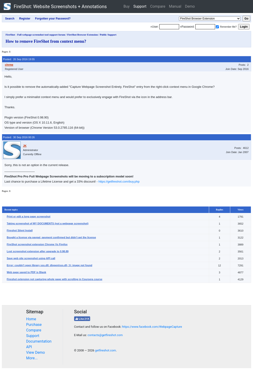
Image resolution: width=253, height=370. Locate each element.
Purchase (34, 324)
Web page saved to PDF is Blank (26, 272)
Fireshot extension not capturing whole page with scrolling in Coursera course (54, 279)
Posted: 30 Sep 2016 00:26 (19, 137)
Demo (190, 6)
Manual (175, 6)
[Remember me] (217, 26)
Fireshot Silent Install (20, 230)
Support (139, 6)
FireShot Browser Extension (82, 34)
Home (31, 319)
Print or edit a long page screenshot (28, 216)
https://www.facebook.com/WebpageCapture (152, 326)
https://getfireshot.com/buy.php (119, 181)
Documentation (39, 341)
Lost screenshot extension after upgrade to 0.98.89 (38, 251)
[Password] (205, 26)
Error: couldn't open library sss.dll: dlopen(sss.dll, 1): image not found (49, 265)
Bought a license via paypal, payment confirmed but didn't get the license (51, 237)
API (29, 347)
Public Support (108, 34)
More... (32, 358)
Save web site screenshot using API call (31, 258)
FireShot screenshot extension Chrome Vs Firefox (37, 244)
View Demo (35, 352)
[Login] (169, 26)
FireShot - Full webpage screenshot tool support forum (35, 34)
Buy (127, 6)
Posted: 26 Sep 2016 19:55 (19, 59)
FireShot (55, 6)
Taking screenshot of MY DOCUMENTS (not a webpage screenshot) (48, 223)
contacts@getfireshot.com (105, 335)
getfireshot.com (105, 350)
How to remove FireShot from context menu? (46, 41)
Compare (157, 6)
